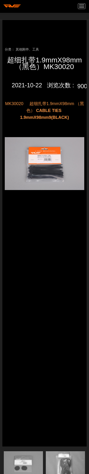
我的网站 (12, 6)
